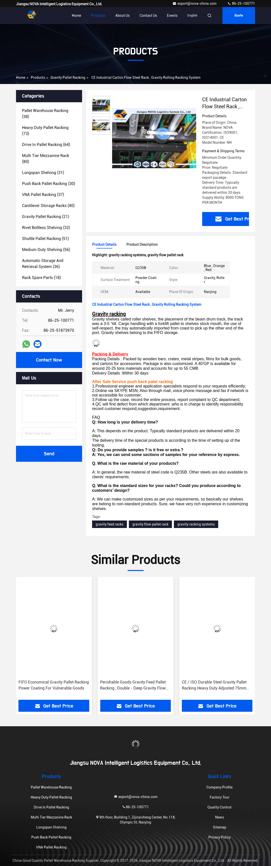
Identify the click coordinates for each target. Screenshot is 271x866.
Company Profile (219, 787)
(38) (45, 113)
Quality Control (219, 807)
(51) (45, 238)
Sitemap (219, 827)
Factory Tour (219, 797)
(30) (48, 183)
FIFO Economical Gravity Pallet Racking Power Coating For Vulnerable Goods (135, 685)
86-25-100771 (241, 4)
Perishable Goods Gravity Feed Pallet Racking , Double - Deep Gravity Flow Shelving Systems (214, 685)
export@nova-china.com (194, 4)
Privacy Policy (219, 837)
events (172, 16)
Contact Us (148, 16)
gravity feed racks (109, 524)
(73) (45, 130)
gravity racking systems (196, 524)
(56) (46, 249)
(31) (43, 172)
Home (76, 16)
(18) (41, 277)
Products (98, 16)
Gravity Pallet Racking (68, 78)
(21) (45, 216)
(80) (45, 158)
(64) (46, 144)
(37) (43, 194)
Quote (238, 15)
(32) (46, 227)
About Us (122, 16)
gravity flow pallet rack (150, 524)
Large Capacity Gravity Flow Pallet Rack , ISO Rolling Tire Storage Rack (51, 685)
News (219, 817)
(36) (42, 263)
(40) (48, 205)
